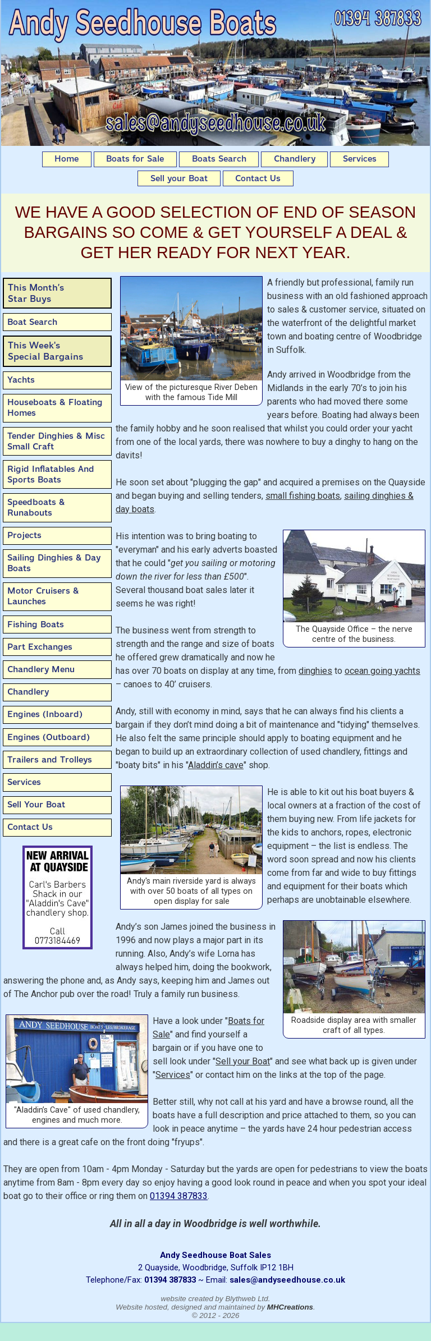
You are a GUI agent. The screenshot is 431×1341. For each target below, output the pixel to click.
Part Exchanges (39, 647)
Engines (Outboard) (48, 737)
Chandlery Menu (41, 669)
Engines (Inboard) (44, 714)
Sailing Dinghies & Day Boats (53, 563)
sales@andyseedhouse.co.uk (287, 1280)
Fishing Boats (35, 624)
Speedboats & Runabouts (36, 507)
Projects (24, 535)
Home (66, 159)
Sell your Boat (179, 178)
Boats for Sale (135, 159)
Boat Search (32, 322)
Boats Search (219, 159)
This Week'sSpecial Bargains (45, 351)
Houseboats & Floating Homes (55, 407)
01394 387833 (179, 1196)
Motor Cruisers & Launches (43, 596)
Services (360, 159)
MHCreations (290, 1307)
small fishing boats (302, 495)
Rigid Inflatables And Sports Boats (50, 474)
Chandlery (294, 159)
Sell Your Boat (36, 805)
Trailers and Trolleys (49, 760)
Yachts (21, 380)
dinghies (315, 670)
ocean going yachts (382, 670)
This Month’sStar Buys (36, 293)
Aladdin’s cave (216, 765)
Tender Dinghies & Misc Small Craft (56, 441)
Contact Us (258, 178)
